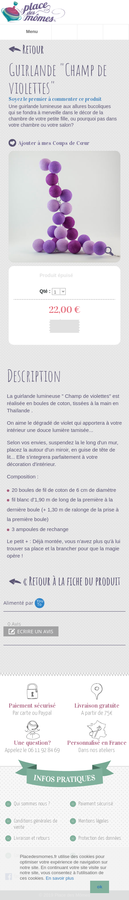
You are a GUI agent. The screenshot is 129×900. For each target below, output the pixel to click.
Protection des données (99, 838)
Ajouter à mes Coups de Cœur (53, 143)
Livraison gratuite (96, 705)
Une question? (32, 743)
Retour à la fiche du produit (71, 581)
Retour (33, 49)
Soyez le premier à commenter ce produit (55, 99)
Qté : (45, 291)
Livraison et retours (32, 838)
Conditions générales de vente (35, 821)
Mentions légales (93, 821)
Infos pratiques (64, 773)
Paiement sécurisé (32, 705)
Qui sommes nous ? (32, 803)
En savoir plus (60, 878)
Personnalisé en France (97, 743)
